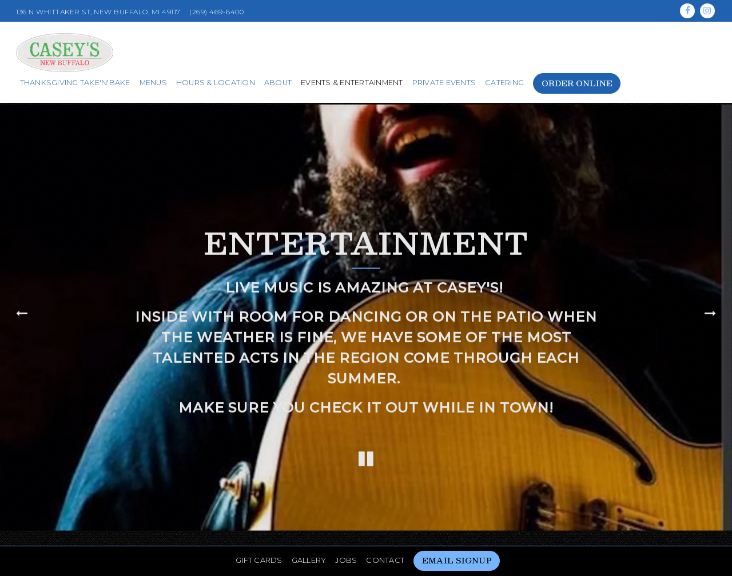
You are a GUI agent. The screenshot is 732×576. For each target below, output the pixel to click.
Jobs (346, 536)
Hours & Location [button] (215, 82)
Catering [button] (504, 82)
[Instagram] (707, 10)
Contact (385, 536)
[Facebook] (687, 10)
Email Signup (457, 536)
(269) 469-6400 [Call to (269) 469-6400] (216, 11)
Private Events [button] (444, 82)
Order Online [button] (577, 83)
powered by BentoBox (366, 564)
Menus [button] (153, 82)
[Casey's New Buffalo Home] (64, 51)
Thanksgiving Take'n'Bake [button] (75, 82)
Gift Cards (259, 536)
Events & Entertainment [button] (352, 82)
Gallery (309, 536)
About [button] (278, 82)
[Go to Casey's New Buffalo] (98, 12)
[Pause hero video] (366, 448)
